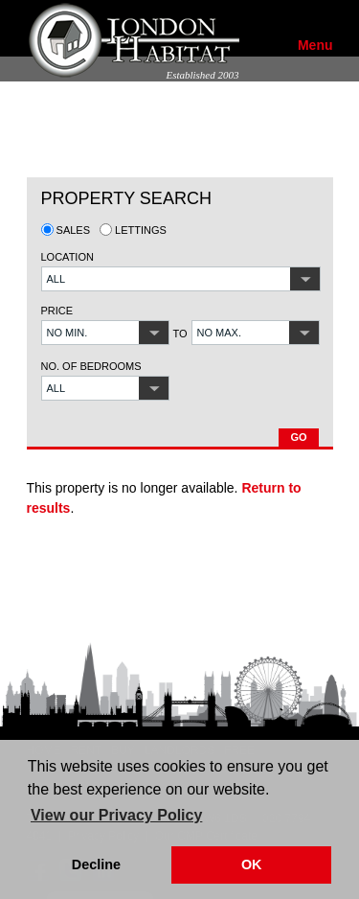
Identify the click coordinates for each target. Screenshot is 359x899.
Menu (315, 45)
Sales (66, 230)
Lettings (133, 230)
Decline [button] (96, 864)
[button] (181, 278)
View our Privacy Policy (116, 815)
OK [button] (251, 864)
